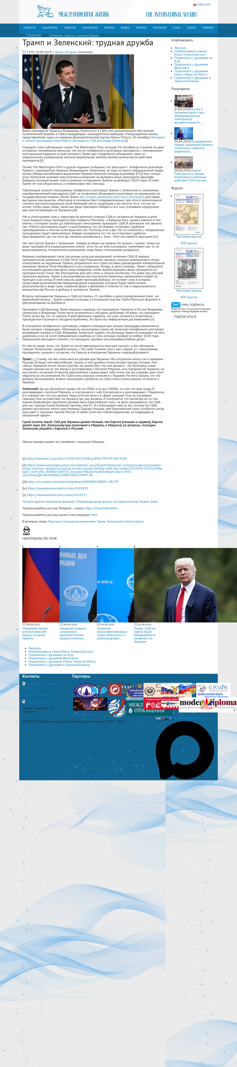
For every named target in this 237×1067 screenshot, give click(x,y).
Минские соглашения (63, 521)
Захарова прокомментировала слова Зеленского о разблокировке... (112, 633)
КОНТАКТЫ (159, 27)
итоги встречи (133, 521)
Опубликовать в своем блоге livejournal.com (190, 52)
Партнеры (81, 676)
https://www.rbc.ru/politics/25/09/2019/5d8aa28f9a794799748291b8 (76, 458)
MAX (94, 515)
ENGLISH (202, 4)
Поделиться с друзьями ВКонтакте (191, 66)
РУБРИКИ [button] (208, 27)
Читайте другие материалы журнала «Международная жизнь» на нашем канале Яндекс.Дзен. (90, 501)
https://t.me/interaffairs (101, 508)
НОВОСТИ (30, 27)
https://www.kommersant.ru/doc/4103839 (58, 488)
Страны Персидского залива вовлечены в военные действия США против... (191, 175)
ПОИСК (191, 27)
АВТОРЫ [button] (109, 27)
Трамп (101, 521)
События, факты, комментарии (74, 35)
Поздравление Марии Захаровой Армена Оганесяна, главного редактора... (193, 146)
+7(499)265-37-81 (39, 701)
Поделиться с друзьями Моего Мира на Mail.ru (191, 72)
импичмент (88, 521)
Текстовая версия (188, 236)
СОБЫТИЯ (70, 27)
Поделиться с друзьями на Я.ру (193, 59)
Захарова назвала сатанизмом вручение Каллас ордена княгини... (73, 633)
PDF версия (189, 243)
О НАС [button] (177, 27)
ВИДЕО (125, 27)
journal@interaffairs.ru (38, 694)
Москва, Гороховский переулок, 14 (39, 685)
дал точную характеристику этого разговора (111, 197)
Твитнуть (180, 48)
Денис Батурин (66, 52)
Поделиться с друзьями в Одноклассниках (192, 79)
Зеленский (114, 521)
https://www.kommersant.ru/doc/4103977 (57, 495)
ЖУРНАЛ (141, 27)
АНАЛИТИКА (49, 27)
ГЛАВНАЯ (33, 35)
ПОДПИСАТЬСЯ (185, 316)
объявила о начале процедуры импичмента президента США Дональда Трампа (93, 139)
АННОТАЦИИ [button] (90, 27)
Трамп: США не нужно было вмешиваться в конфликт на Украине (144, 635)
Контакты (30, 676)
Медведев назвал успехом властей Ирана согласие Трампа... (35, 633)
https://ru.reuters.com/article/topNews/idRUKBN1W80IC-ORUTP (73, 482)
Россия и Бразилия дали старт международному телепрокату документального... (189, 115)
